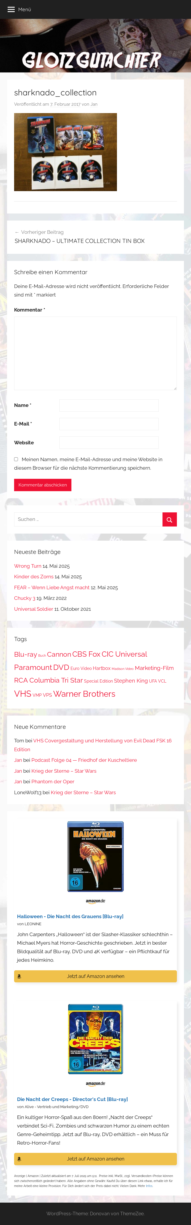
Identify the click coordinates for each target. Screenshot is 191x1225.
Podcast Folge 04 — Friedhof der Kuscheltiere (84, 760)
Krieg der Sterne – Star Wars (63, 771)
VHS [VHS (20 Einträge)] (22, 693)
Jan (94, 104)
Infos (149, 1186)
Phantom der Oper (52, 781)
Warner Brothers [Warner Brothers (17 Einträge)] (84, 694)
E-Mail (23, 424)
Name (22, 405)
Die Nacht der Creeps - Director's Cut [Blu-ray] (72, 1099)
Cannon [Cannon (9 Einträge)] (59, 654)
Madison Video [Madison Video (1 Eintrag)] (123, 669)
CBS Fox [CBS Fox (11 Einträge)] (86, 654)
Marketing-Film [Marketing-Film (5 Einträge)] (154, 668)
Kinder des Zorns (33, 577)
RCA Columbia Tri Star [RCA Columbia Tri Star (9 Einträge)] (48, 680)
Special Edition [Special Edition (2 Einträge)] (98, 681)
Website (24, 443)
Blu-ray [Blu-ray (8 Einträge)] (25, 654)
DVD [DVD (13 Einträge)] (61, 667)
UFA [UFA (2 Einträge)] (153, 681)
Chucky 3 (24, 598)
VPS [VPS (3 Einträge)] (47, 695)
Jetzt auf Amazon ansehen (95, 976)
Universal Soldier (33, 609)
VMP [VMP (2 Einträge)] (37, 695)
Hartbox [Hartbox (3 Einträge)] (101, 668)
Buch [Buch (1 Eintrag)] (42, 655)
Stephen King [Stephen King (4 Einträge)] (131, 681)
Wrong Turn (27, 566)
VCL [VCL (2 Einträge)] (162, 681)
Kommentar (29, 310)
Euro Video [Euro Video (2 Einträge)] (81, 668)
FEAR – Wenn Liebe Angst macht (52, 587)
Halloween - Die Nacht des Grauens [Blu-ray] (70, 916)
